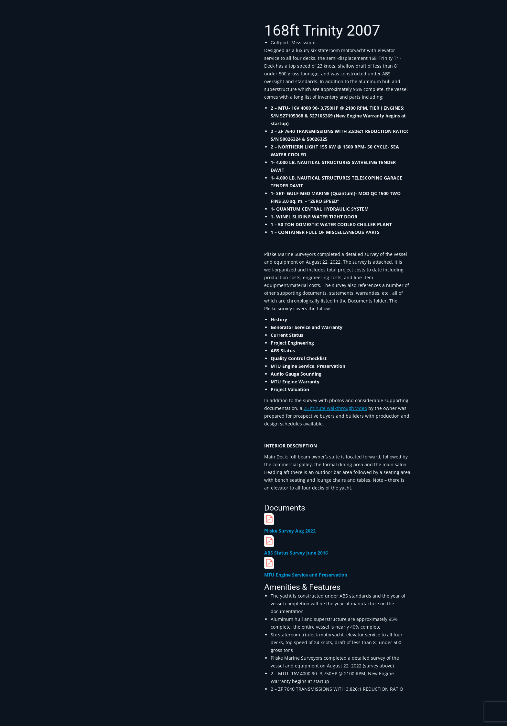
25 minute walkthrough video (335, 408)
